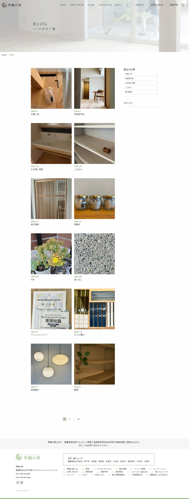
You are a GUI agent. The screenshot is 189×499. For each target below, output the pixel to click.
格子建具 (35, 224)
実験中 (77, 224)
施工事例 (123, 469)
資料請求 (89, 472)
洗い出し (78, 280)
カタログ (140, 5)
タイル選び (79, 335)
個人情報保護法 (118, 475)
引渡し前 (35, 114)
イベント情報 (139, 469)
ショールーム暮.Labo (139, 472)
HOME (4, 55)
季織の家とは (72, 469)
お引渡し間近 (37, 169)
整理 (76, 390)
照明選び (35, 390)
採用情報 (137, 475)
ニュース (70, 475)
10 (78, 419)
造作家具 (119, 472)
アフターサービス (104, 469)
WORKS (91, 5)
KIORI (63, 5)
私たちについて (161, 472)
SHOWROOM (105, 5)
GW (32, 280)
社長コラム (99, 475)
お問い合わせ (157, 5)
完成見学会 (79, 114)
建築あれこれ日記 (158, 475)
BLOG (118, 5)
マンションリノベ (39, 335)
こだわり (78, 169)
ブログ (84, 475)
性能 (87, 469)
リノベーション (159, 469)
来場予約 (174, 5)
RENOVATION (76, 5)
